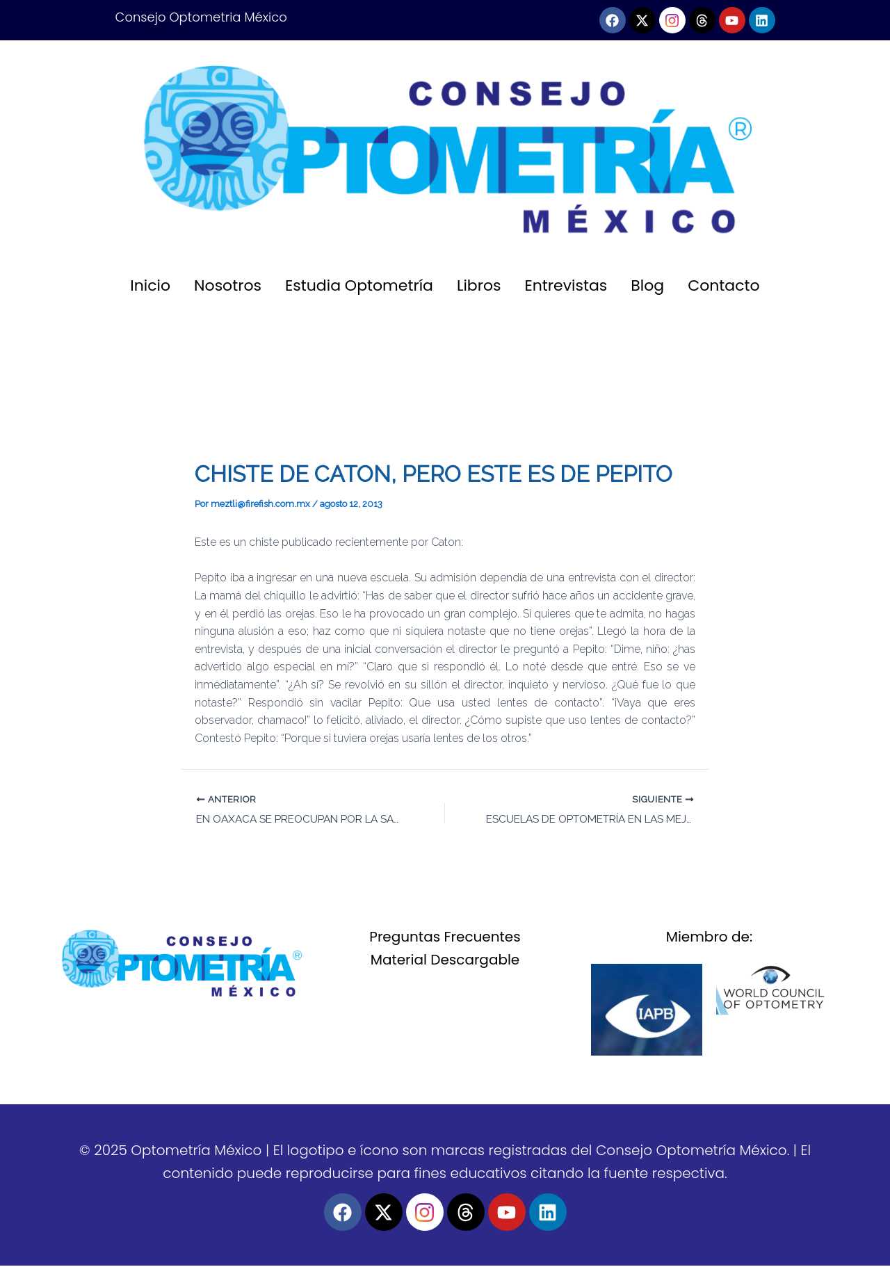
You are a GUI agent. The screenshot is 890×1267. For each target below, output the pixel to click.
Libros (479, 285)
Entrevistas (566, 285)
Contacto (723, 285)
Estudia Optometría (359, 285)
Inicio (150, 285)
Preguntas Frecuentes (444, 938)
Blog (647, 285)
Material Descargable (445, 961)
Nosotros (227, 285)
